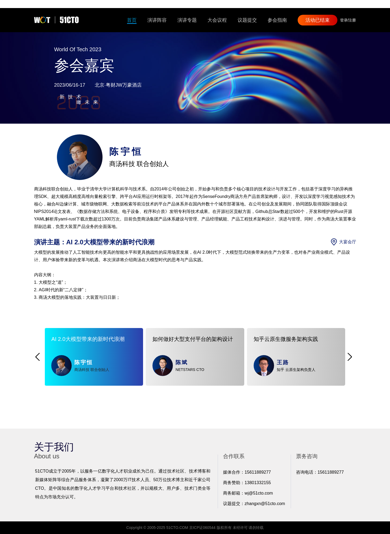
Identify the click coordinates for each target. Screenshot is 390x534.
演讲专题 (187, 20)
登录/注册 (348, 20)
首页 (132, 20)
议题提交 (247, 20)
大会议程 (217, 20)
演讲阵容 (157, 20)
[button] (37, 357)
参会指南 (277, 20)
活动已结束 (317, 20)
